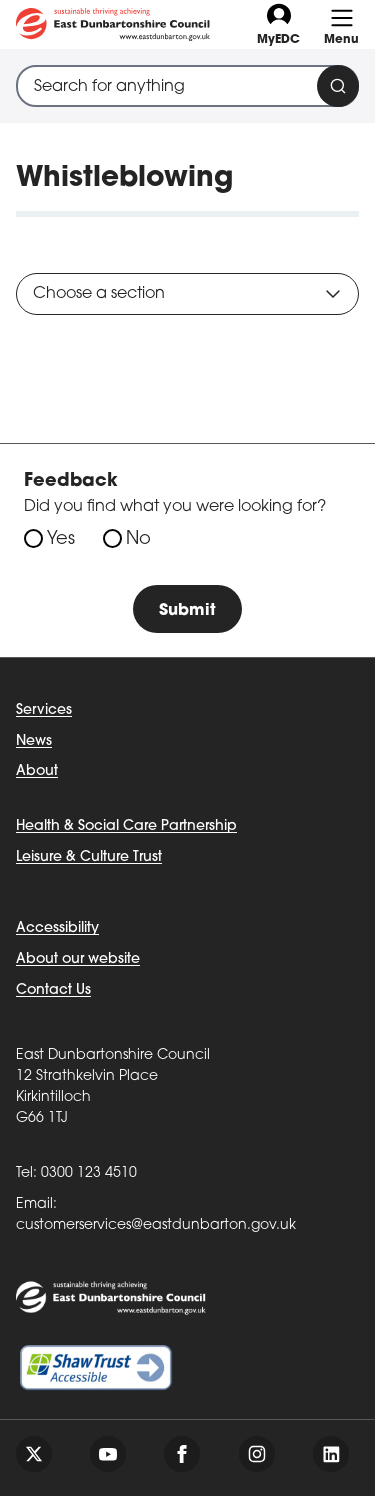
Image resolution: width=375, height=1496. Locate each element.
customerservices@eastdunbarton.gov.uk (156, 1225)
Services (44, 710)
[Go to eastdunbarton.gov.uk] (113, 24)
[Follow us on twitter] (34, 1454)
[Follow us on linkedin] (331, 1454)
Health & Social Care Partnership (126, 826)
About (37, 771)
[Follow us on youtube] (108, 1454)
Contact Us (53, 990)
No (138, 539)
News (34, 741)
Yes (61, 539)
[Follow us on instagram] (257, 1454)
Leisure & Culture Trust (89, 857)
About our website (78, 959)
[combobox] (187, 86)
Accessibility (57, 928)
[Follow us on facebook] (182, 1454)
